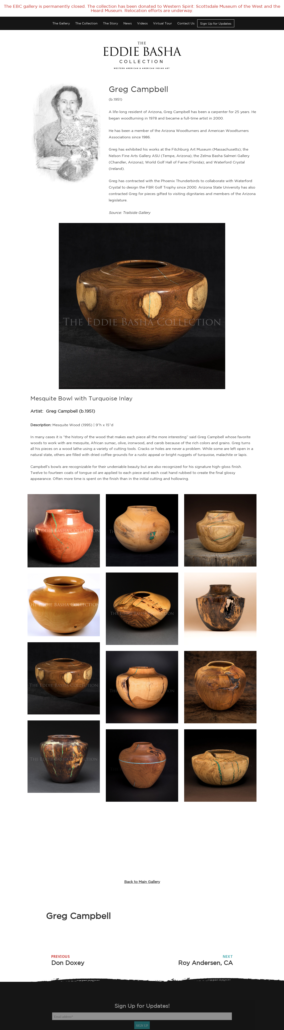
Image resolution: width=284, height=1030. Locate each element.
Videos (142, 23)
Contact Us (186, 23)
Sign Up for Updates (215, 23)
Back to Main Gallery (142, 882)
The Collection (86, 23)
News (127, 23)
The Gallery (61, 23)
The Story (110, 23)
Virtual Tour (162, 23)
